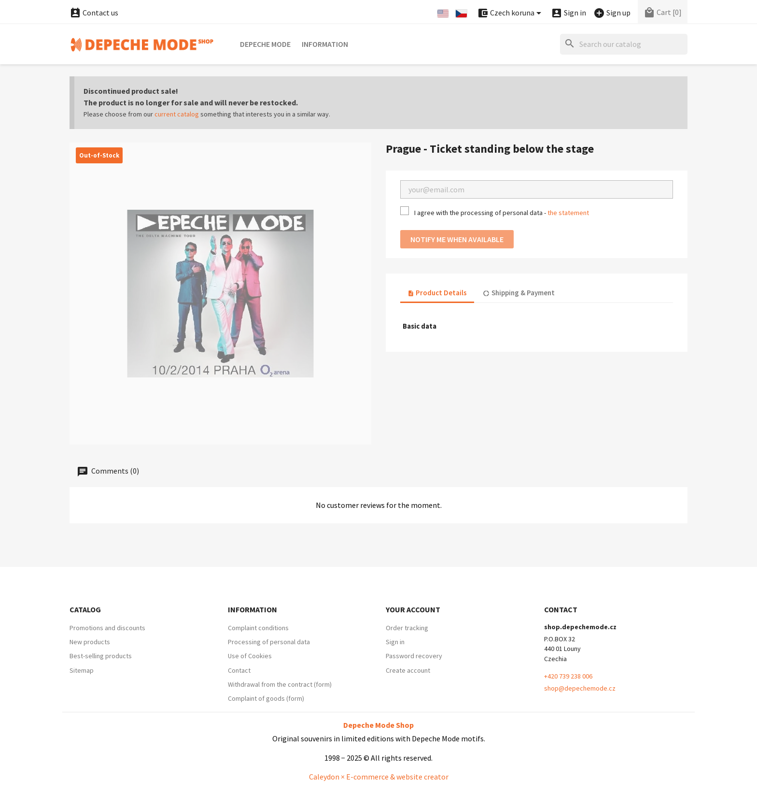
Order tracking (407, 627)
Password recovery (414, 655)
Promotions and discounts (107, 627)
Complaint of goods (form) (266, 698)
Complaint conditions (258, 627)
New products (90, 641)
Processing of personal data (269, 641)
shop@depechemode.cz (580, 688)
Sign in (395, 641)
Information (325, 44)
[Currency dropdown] (511, 13)
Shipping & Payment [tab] (518, 292)
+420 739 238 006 (568, 676)
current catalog (176, 114)
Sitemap (82, 670)
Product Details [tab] (437, 292)
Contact (239, 670)
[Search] (623, 44)
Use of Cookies (250, 655)
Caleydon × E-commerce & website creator (379, 776)
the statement (568, 212)
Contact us (94, 12)
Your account (413, 609)
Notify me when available (457, 239)
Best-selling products (101, 655)
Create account (408, 670)
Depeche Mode (265, 44)
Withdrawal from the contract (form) (280, 684)
